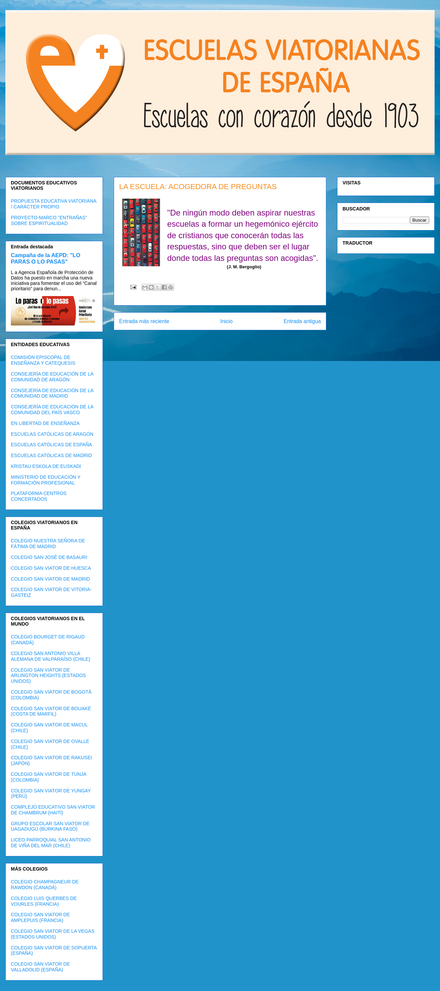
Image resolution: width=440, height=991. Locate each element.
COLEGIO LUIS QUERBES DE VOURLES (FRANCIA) (44, 901)
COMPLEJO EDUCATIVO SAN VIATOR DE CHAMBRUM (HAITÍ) (53, 809)
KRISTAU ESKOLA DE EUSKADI (46, 466)
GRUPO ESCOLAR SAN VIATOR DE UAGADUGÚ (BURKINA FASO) (50, 826)
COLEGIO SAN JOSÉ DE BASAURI (49, 557)
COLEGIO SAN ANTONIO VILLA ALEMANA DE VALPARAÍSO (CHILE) (50, 656)
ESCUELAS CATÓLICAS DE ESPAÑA (51, 444)
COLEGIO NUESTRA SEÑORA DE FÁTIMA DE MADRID (48, 543)
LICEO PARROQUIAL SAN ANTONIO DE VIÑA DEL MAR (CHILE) (50, 842)
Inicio (226, 321)
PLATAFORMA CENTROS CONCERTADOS (38, 496)
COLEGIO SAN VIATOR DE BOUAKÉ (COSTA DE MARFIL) (51, 711)
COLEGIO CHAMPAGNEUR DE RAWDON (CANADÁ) (45, 884)
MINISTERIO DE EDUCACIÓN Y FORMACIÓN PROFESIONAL (46, 480)
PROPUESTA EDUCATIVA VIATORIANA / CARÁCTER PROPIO (53, 203)
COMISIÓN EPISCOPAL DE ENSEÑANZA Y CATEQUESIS (43, 360)
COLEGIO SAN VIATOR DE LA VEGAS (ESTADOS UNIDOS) (52, 934)
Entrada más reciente (144, 321)
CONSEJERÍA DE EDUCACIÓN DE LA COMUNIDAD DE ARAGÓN (52, 376)
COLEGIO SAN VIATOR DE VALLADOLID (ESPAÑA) (40, 966)
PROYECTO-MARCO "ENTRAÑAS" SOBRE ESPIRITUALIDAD (49, 220)
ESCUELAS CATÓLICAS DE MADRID (51, 455)
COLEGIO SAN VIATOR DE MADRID (50, 579)
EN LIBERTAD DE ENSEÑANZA (45, 423)
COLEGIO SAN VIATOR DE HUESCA (51, 568)
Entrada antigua (302, 321)
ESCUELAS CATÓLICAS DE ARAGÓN (52, 434)
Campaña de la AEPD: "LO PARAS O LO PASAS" (45, 258)
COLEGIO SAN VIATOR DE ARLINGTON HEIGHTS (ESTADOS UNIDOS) (48, 675)
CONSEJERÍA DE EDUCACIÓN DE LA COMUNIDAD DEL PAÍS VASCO (52, 409)
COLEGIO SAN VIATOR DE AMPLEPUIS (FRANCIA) (40, 917)
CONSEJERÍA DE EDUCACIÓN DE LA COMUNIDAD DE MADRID (52, 393)
